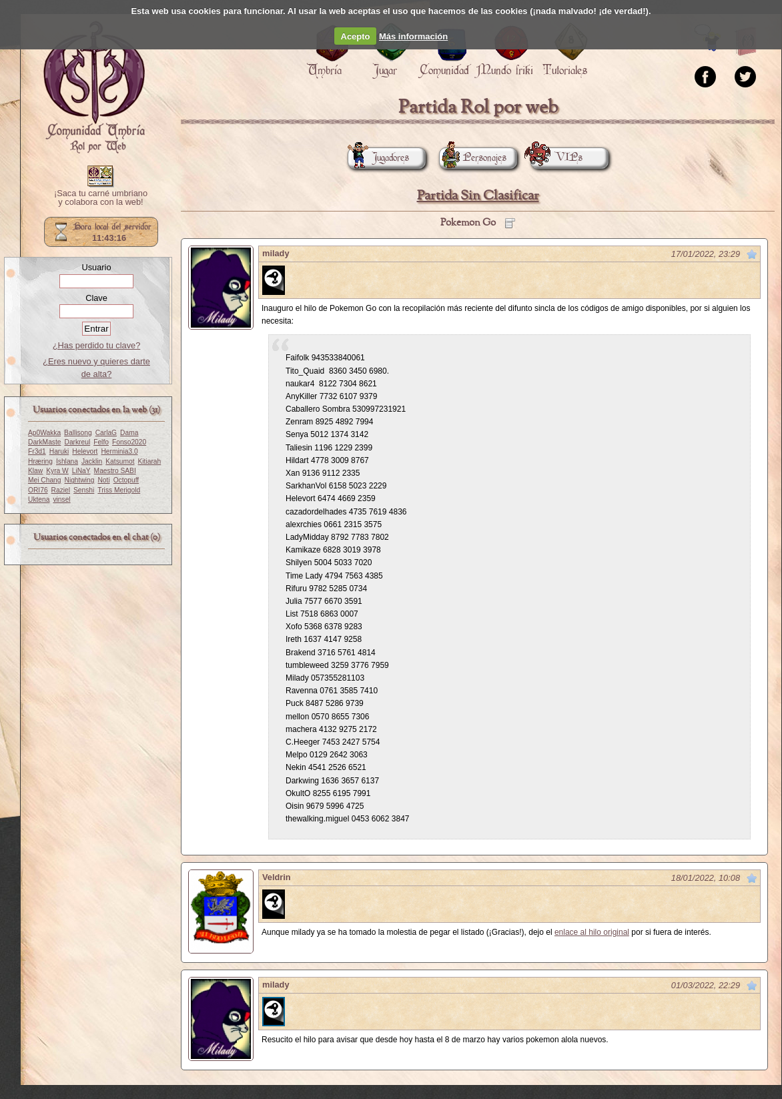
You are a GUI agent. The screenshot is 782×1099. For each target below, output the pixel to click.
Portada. (94, 87)
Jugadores (378, 157)
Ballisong (78, 432)
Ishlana (67, 461)
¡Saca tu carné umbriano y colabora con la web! (100, 198)
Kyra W (57, 470)
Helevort (84, 451)
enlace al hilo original (591, 932)
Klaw (35, 470)
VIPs (556, 157)
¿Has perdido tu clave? (97, 345)
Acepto (355, 36)
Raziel (60, 490)
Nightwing (80, 480)
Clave (96, 298)
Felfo (101, 442)
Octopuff (126, 480)
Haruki (59, 451)
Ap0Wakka (44, 432)
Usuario (96, 267)
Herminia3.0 (119, 451)
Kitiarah (149, 461)
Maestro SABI (115, 470)
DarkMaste (44, 442)
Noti (103, 480)
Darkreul (77, 442)
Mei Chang (44, 480)
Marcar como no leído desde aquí (752, 254)
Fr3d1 (37, 451)
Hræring (40, 461)
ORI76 (38, 490)
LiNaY (81, 470)
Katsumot (119, 461)
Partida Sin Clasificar (478, 196)
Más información (413, 36)
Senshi (83, 490)
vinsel (61, 499)
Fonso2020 (129, 442)
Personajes (472, 157)
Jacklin (91, 461)
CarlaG (106, 432)
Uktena (38, 499)
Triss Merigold (118, 490)
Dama (129, 432)
